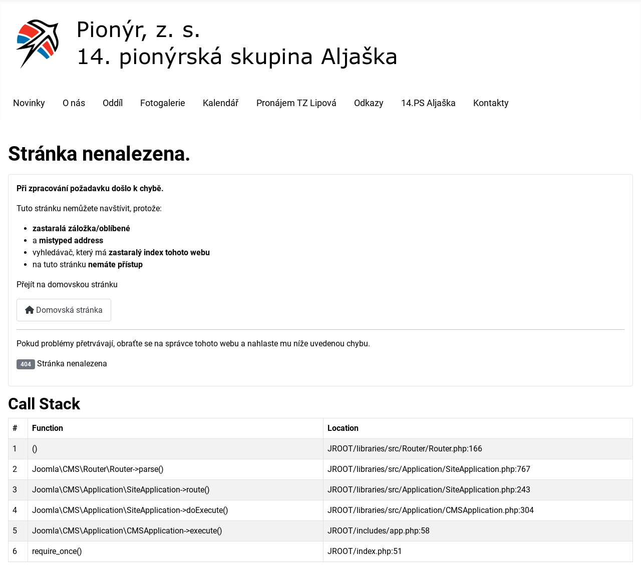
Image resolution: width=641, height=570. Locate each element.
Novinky (29, 103)
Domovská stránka (64, 310)
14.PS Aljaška (428, 103)
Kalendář (220, 103)
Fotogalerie (162, 103)
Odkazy (369, 103)
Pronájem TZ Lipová (296, 103)
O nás (74, 103)
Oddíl (113, 103)
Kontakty (491, 103)
